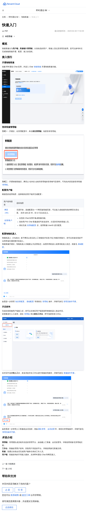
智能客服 (24, 17)
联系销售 (15, 495)
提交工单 (26, 495)
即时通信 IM (13, 17)
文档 (4, 17)
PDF (5, 31)
